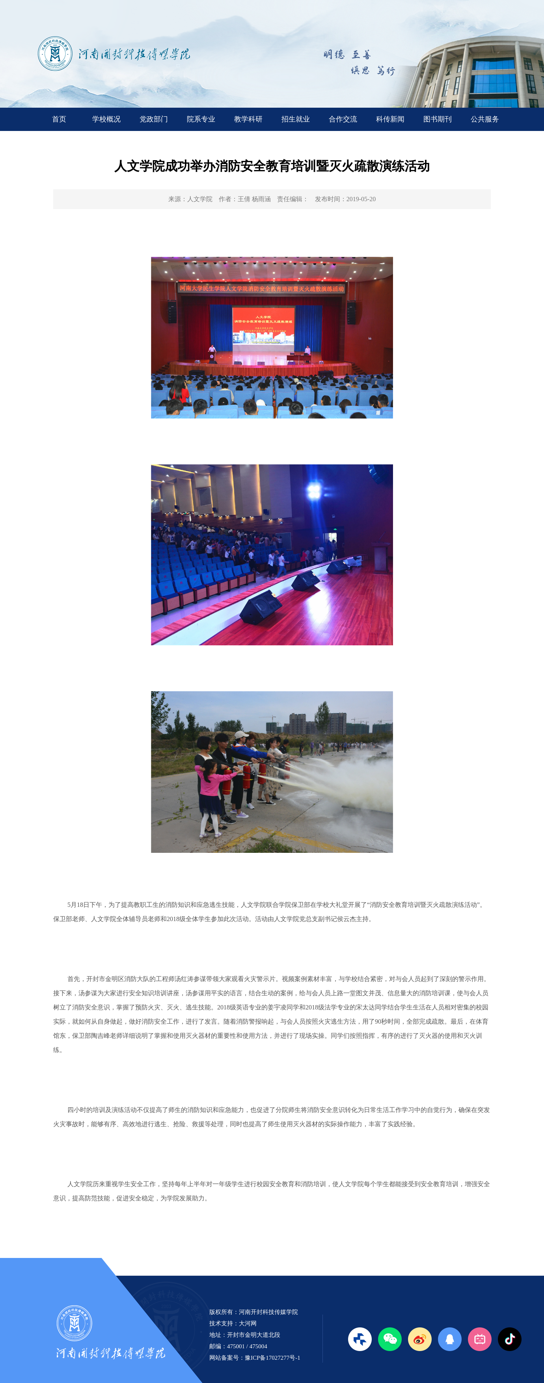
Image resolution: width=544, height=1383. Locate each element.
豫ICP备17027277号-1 (272, 1358)
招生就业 (295, 119)
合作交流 (343, 119)
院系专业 (201, 119)
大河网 (248, 1323)
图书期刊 (437, 119)
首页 (59, 119)
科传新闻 (390, 119)
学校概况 (106, 119)
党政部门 (154, 119)
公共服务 (485, 119)
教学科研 (248, 119)
